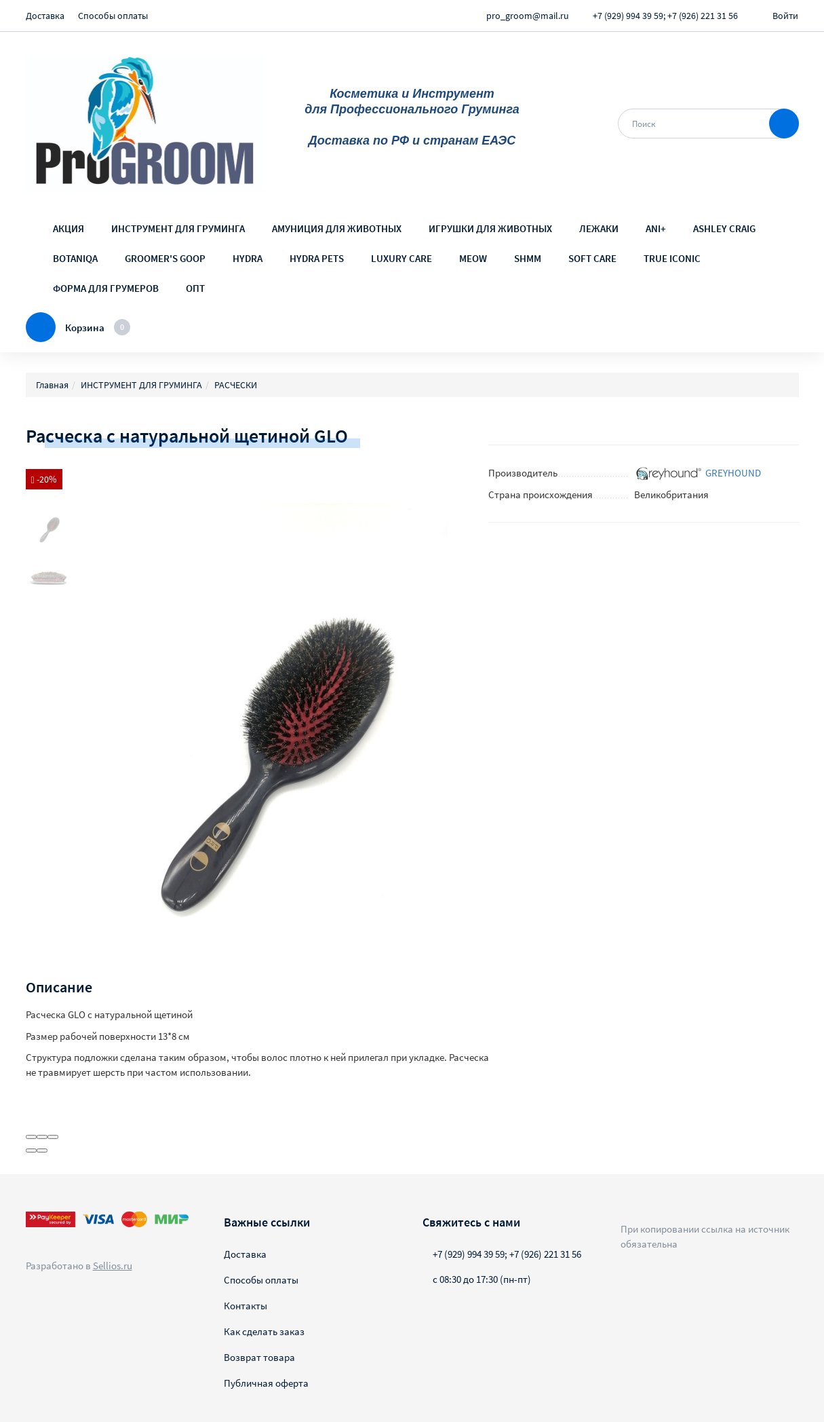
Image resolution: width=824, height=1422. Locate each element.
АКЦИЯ (68, 228)
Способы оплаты (113, 16)
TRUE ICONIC (672, 258)
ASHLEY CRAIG (724, 228)
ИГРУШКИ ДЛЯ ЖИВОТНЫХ (490, 228)
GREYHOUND (733, 472)
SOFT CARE (592, 258)
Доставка (45, 16)
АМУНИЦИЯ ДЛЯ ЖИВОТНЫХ (336, 228)
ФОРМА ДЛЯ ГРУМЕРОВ (106, 288)
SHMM (527, 258)
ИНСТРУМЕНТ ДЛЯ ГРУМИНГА (178, 228)
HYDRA (247, 258)
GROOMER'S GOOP (165, 258)
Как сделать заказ (264, 1331)
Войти (785, 16)
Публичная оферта (266, 1383)
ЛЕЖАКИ (599, 228)
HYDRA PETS (317, 258)
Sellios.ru (112, 1265)
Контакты (245, 1305)
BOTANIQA (75, 258)
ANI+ (656, 228)
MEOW (473, 258)
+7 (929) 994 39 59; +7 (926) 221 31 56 (665, 16)
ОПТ (195, 288)
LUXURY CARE (401, 258)
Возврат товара (259, 1357)
